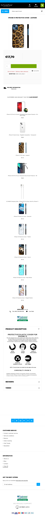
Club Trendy (7, 443)
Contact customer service (11, 433)
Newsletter (7, 445)
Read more (13, 88)
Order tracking (8, 440)
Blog (5, 461)
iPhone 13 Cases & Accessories (29, 375)
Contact (6, 463)
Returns (6, 438)
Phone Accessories (21, 373)
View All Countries (5, 467)
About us (6, 458)
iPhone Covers (17, 375)
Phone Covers (10, 375)
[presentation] (27, 11)
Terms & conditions (9, 435)
